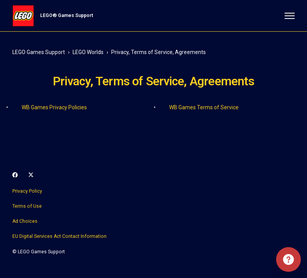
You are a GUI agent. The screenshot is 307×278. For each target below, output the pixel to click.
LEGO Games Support (38, 52)
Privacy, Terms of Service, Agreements (158, 52)
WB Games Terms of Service (204, 107)
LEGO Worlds (88, 52)
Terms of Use (27, 206)
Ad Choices (24, 221)
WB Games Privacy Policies (54, 107)
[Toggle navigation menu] (290, 15)
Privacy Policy (27, 191)
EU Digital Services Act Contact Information (59, 236)
